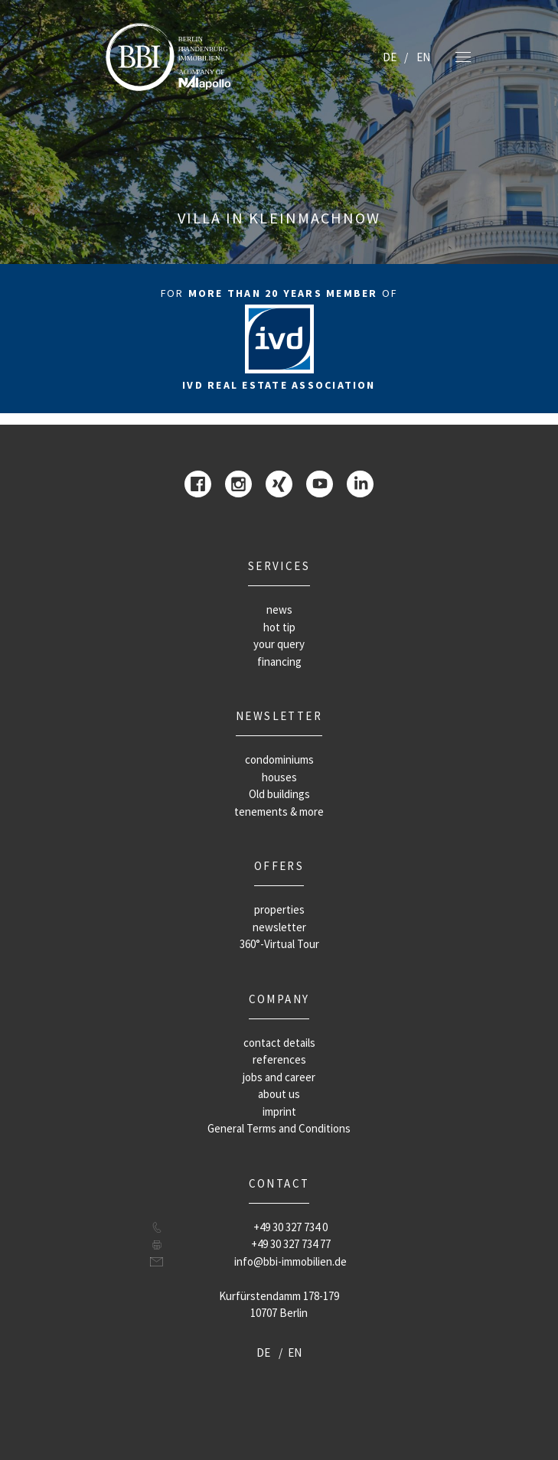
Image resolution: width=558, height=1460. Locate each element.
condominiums (279, 759)
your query (279, 644)
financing (279, 661)
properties (279, 909)
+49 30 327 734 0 (290, 1227)
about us (279, 1094)
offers (279, 866)
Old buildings (279, 794)
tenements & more (279, 811)
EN (423, 57)
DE (389, 57)
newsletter (279, 716)
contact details (279, 1042)
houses (279, 777)
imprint (279, 1111)
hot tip (279, 627)
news (279, 609)
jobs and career (279, 1077)
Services (279, 566)
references (279, 1059)
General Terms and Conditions (279, 1128)
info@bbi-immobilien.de (290, 1261)
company (279, 999)
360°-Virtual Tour (279, 944)
